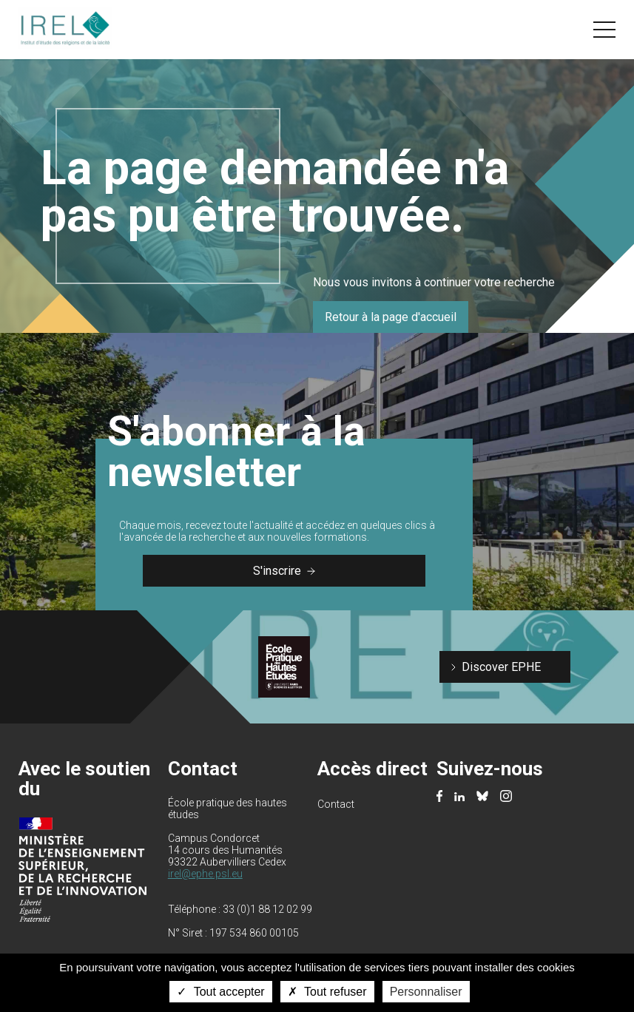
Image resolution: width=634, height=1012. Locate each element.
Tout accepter (220, 991)
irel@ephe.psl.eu (205, 874)
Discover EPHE (501, 667)
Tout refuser (327, 991)
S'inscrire (284, 571)
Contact (335, 804)
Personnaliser (426, 991)
